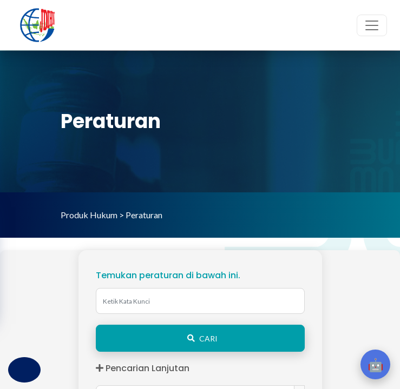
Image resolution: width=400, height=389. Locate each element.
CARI (200, 338)
